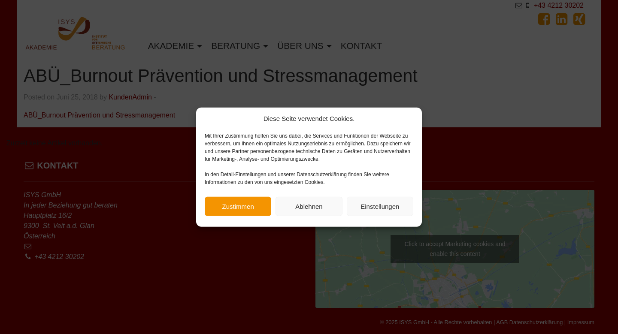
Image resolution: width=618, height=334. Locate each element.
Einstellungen (379, 206)
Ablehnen (308, 206)
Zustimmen (238, 206)
